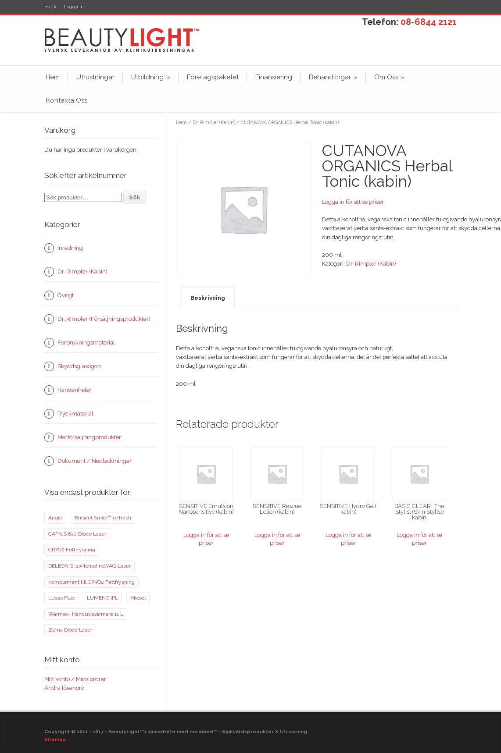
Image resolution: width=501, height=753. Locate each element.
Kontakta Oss (66, 100)
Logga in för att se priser (353, 202)
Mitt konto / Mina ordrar (75, 679)
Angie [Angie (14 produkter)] (55, 518)
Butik (50, 6)
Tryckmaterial (75, 413)
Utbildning (150, 77)
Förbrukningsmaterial (86, 342)
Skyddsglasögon (79, 366)
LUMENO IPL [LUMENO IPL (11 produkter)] (102, 598)
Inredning (70, 248)
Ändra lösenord (64, 688)
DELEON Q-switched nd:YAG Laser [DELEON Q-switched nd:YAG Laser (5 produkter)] (89, 566)
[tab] (208, 297)
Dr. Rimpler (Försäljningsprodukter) (103, 319)
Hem (53, 77)
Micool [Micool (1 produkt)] (138, 598)
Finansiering (273, 77)
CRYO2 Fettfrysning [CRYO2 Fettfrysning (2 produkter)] (71, 550)
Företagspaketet (213, 77)
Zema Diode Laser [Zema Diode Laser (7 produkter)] (70, 630)
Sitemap (55, 739)
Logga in (74, 6)
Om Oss (389, 77)
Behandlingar (333, 77)
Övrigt (65, 295)
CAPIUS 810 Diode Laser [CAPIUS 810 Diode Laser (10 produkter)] (77, 534)
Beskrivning (207, 298)
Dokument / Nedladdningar (94, 461)
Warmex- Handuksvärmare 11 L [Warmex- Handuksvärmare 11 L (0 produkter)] (85, 614)
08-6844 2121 (429, 22)
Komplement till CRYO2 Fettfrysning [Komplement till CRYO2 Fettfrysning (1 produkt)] (91, 582)
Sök (134, 197)
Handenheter (74, 390)
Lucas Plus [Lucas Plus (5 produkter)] (61, 598)
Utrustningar (95, 77)
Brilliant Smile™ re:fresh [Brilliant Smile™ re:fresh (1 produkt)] (103, 518)
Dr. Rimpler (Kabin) (214, 122)
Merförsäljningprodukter (89, 437)
